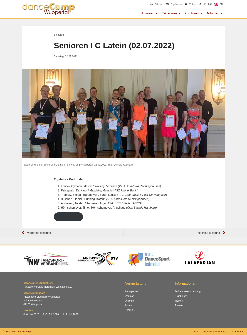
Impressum (237, 331)
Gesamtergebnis (68, 216)
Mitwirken (215, 13)
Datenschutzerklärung (214, 331)
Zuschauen (193, 13)
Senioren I (59, 34)
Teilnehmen (171, 13)
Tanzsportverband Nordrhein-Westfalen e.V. (47, 286)
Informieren (149, 13)
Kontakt (194, 331)
